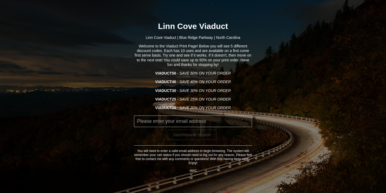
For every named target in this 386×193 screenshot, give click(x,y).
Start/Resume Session (192, 135)
